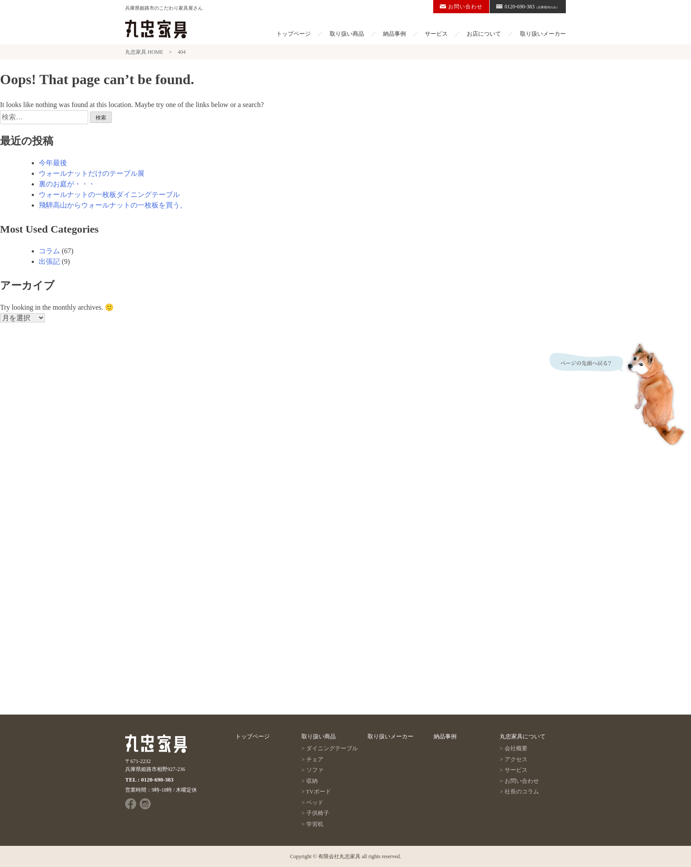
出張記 (49, 261)
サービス (436, 33)
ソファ (314, 770)
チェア (314, 759)
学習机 (314, 824)
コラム (49, 251)
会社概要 (516, 748)
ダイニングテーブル (332, 748)
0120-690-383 (527, 7)
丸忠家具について (523, 736)
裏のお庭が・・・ (67, 184)
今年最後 (53, 163)
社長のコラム (522, 791)
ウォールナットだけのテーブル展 (92, 173)
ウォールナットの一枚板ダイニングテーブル (109, 194)
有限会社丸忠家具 (339, 856)
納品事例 (394, 33)
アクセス (516, 759)
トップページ (293, 33)
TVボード (318, 791)
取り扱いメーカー (543, 33)
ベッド (314, 802)
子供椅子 (317, 813)
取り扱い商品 (347, 33)
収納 (312, 781)
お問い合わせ (461, 7)
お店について (484, 33)
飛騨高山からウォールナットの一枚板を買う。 (113, 205)
